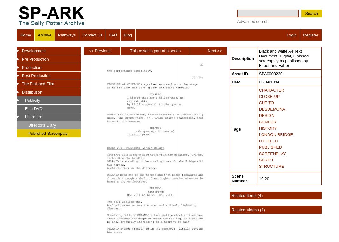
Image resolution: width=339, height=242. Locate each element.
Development (34, 51)
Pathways (67, 35)
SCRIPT (266, 160)
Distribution (32, 92)
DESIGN (267, 115)
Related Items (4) (247, 195)
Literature (33, 116)
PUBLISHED (270, 147)
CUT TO (266, 103)
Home (25, 35)
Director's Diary (42, 125)
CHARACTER (271, 90)
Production (31, 67)
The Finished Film (38, 84)
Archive (44, 35)
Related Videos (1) (248, 209)
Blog (128, 35)
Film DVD (34, 108)
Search (311, 13)
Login (291, 35)
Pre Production (35, 59)
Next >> (215, 51)
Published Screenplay (48, 133)
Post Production (36, 75)
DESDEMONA (272, 109)
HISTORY (268, 128)
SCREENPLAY (272, 153)
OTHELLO (268, 141)
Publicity (32, 100)
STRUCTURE (271, 166)
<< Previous (99, 51)
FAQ (113, 35)
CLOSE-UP (269, 96)
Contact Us (92, 35)
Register (310, 35)
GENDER (267, 122)
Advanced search (253, 21)
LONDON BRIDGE (276, 134)
